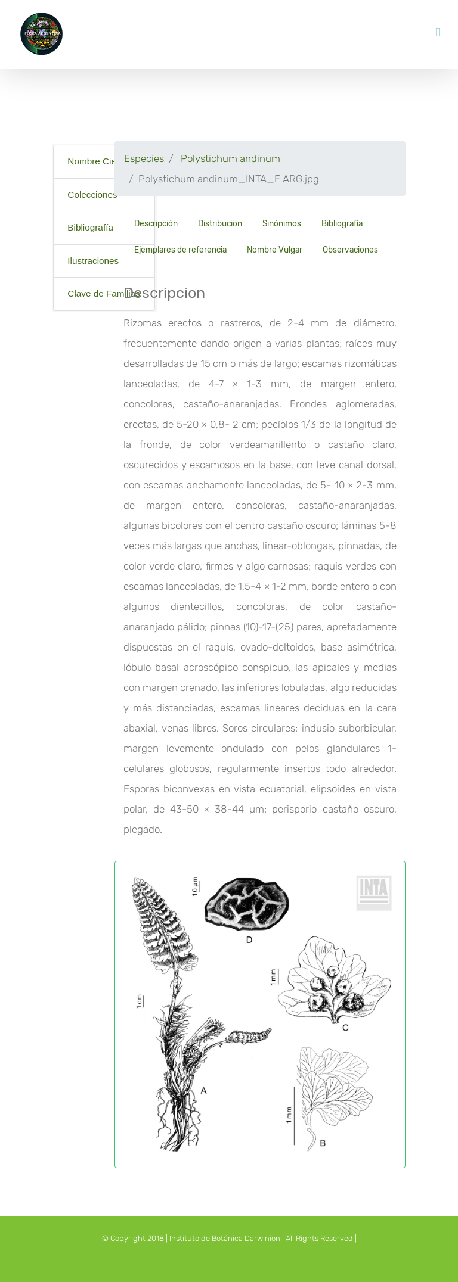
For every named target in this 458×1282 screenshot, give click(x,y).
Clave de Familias (103, 293)
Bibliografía (90, 227)
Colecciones (92, 194)
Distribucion (220, 223)
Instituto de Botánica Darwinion (224, 1238)
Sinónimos (281, 223)
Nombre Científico (103, 161)
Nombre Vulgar (274, 249)
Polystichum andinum (230, 158)
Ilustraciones (93, 261)
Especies (144, 158)
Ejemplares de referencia (180, 249)
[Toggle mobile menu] (437, 32)
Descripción (156, 223)
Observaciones (350, 249)
